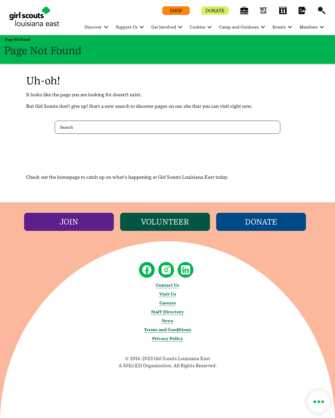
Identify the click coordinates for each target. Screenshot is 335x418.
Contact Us (167, 285)
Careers (167, 302)
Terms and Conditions (167, 329)
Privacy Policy (167, 338)
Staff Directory (167, 311)
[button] (244, 12)
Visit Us (167, 294)
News (167, 320)
